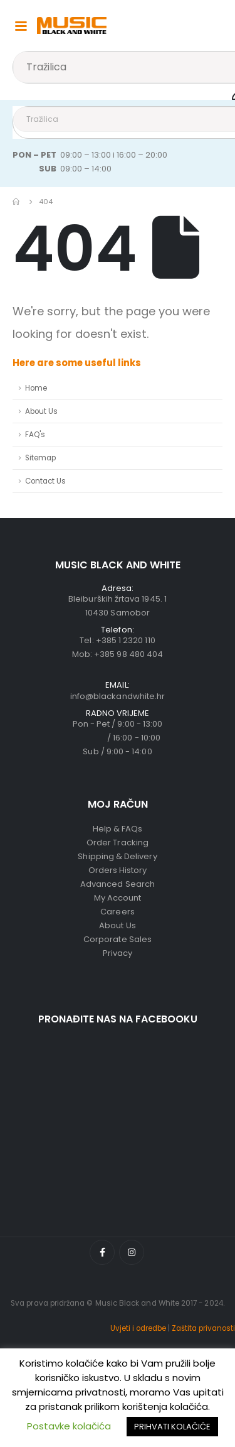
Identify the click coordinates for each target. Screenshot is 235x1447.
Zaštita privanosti (203, 1328)
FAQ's (35, 435)
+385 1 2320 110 (125, 640)
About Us (41, 411)
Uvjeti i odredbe (138, 1328)
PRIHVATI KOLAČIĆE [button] (172, 1427)
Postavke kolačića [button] (69, 1426)
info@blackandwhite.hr (117, 696)
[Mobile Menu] (21, 25)
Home (36, 388)
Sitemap (40, 458)
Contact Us (45, 481)
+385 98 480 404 (128, 654)
